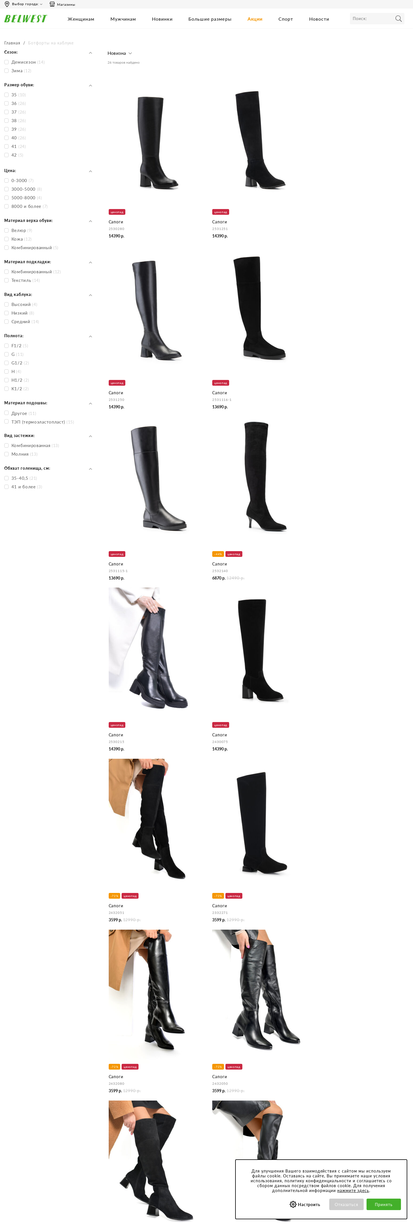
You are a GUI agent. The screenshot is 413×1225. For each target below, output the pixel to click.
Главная (12, 42)
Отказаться (347, 1204)
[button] (120, 54)
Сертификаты (265, 1119)
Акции (255, 19)
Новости (319, 19)
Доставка (189, 1112)
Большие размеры (210, 19)
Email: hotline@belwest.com (32, 1125)
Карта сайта (118, 1143)
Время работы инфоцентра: (33, 1085)
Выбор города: (25, 4)
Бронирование (193, 1096)
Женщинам (81, 19)
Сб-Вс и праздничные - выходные (38, 1104)
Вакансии (116, 1135)
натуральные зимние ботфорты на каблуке (159, 1025)
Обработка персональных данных (284, 1112)
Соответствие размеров (275, 1135)
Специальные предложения (351, 1085)
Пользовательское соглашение (281, 1096)
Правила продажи (197, 1135)
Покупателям (265, 1085)
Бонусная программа (345, 1096)
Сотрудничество (122, 1127)
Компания (116, 1085)
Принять (384, 1204)
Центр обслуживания (200, 1085)
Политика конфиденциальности (283, 1104)
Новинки (162, 19)
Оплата (187, 1119)
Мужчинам (123, 19)
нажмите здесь (353, 1190)
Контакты (116, 1104)
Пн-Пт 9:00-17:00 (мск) (28, 1096)
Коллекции (263, 1127)
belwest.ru (207, 1216)
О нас (112, 1096)
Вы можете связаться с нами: (34, 1115)
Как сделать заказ (196, 1104)
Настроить (309, 1204)
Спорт (285, 19)
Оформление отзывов (200, 1143)
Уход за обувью (267, 1143)
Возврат (187, 1127)
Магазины (62, 4)
